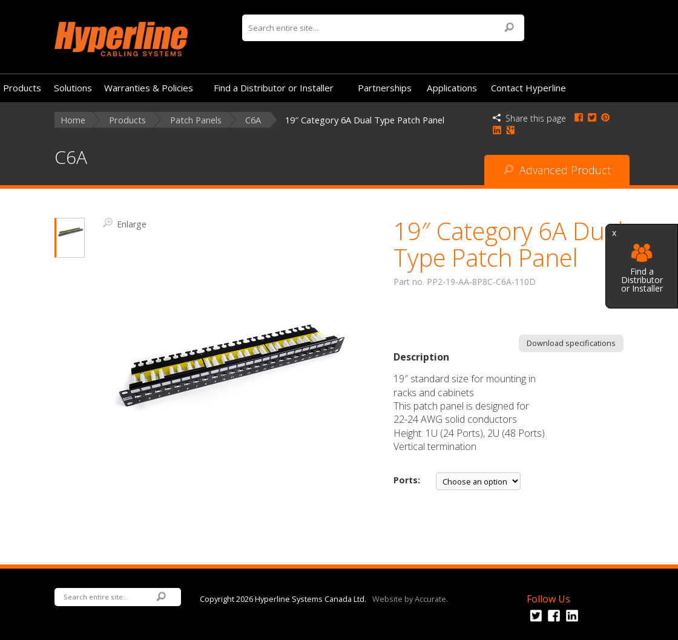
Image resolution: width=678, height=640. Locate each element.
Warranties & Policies (148, 88)
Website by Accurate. (410, 598)
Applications (452, 88)
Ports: (406, 480)
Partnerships (385, 88)
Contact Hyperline (528, 88)
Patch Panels (196, 120)
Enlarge (124, 223)
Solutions (73, 88)
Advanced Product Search (557, 174)
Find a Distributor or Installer (642, 268)
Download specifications (571, 343)
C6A (253, 120)
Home (73, 120)
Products (22, 88)
